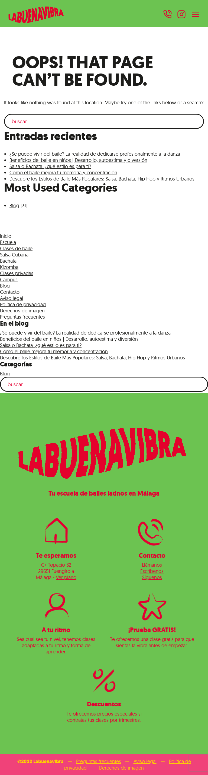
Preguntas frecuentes (22, 317)
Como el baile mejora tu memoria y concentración (63, 172)
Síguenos (152, 577)
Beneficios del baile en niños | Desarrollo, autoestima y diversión (78, 160)
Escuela (8, 242)
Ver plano (66, 577)
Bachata (8, 261)
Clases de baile (16, 248)
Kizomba (9, 267)
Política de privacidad (23, 304)
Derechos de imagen (22, 311)
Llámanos (152, 565)
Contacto (10, 292)
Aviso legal (11, 298)
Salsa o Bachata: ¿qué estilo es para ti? (50, 166)
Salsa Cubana (14, 255)
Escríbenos (152, 571)
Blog (14, 205)
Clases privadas (16, 273)
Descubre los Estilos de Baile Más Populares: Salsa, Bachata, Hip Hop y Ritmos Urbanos (101, 179)
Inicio (5, 236)
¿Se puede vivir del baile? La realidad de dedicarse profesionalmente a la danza (94, 154)
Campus (9, 279)
